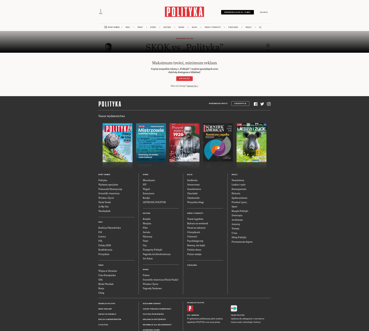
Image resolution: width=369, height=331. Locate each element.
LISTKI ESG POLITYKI (154, 202)
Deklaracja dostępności (154, 319)
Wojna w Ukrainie (107, 270)
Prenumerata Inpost (218, 104)
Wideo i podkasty (213, 27)
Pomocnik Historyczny (110, 189)
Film (145, 227)
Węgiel (146, 189)
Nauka (181, 27)
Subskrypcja (240, 104)
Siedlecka (192, 180)
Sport (234, 206)
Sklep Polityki (239, 237)
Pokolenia (233, 27)
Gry (145, 245)
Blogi (194, 27)
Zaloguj (264, 12)
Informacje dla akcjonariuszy (157, 325)
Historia (236, 193)
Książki (147, 219)
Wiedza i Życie (106, 197)
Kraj (128, 27)
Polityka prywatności (153, 314)
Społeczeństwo (239, 197)
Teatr (145, 240)
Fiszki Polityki (237, 315)
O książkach (193, 232)
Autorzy (236, 224)
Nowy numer (114, 27)
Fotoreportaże (239, 189)
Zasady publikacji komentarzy (157, 309)
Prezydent (103, 254)
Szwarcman (193, 184)
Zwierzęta (237, 215)
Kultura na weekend (197, 223)
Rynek (153, 27)
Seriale (146, 232)
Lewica (102, 236)
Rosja (101, 288)
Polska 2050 (104, 245)
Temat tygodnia (195, 219)
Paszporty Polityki (152, 249)
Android (195, 315)
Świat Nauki (104, 202)
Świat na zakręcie (196, 227)
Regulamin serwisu (152, 304)
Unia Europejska (107, 275)
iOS (188, 315)
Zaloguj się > (192, 85)
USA (100, 279)
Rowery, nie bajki (196, 245)
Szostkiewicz (194, 189)
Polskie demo (194, 249)
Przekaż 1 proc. (239, 202)
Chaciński (192, 193)
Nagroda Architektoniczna (157, 254)
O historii (192, 236)
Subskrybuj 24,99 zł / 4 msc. (237, 12)
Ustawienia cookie (151, 330)
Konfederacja (105, 249)
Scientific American (108, 193)
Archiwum (237, 219)
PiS (100, 232)
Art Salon (148, 258)
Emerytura (148, 193)
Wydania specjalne (108, 184)
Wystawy (147, 236)
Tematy (235, 228)
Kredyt (146, 197)
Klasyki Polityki (240, 210)
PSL (100, 240)
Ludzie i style (239, 184)
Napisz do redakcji (107, 314)
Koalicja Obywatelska (109, 227)
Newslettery (238, 180)
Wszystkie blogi (195, 202)
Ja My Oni (103, 206)
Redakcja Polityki (106, 304)
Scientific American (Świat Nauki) (160, 279)
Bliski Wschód (105, 284)
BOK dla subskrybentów (109, 319)
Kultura (167, 27)
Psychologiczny (195, 240)
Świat (140, 27)
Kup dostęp (184, 79)
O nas (234, 232)
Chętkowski (193, 197)
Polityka (102, 180)
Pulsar (146, 275)
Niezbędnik (104, 210)
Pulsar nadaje (194, 254)
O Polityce (103, 325)
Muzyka (147, 223)
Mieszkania (149, 180)
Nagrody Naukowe (152, 288)
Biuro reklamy (105, 309)
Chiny (101, 292)
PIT (145, 184)
